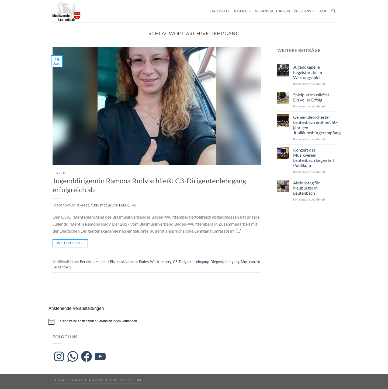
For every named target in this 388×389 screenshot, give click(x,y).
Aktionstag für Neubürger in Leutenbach (306, 187)
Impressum (131, 380)
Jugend (242, 11)
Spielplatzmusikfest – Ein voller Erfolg (312, 97)
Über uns (304, 11)
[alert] (98, 321)
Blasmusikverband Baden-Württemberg (140, 262)
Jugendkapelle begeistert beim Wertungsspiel (307, 72)
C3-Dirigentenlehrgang (191, 262)
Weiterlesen (70, 243)
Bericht (59, 173)
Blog (323, 11)
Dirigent (216, 262)
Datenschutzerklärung (95, 380)
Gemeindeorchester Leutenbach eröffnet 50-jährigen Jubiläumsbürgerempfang (317, 124)
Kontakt (61, 380)
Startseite (219, 11)
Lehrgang (232, 262)
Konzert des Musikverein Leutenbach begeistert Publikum (314, 157)
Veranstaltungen (272, 11)
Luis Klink (127, 205)
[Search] (333, 11)
